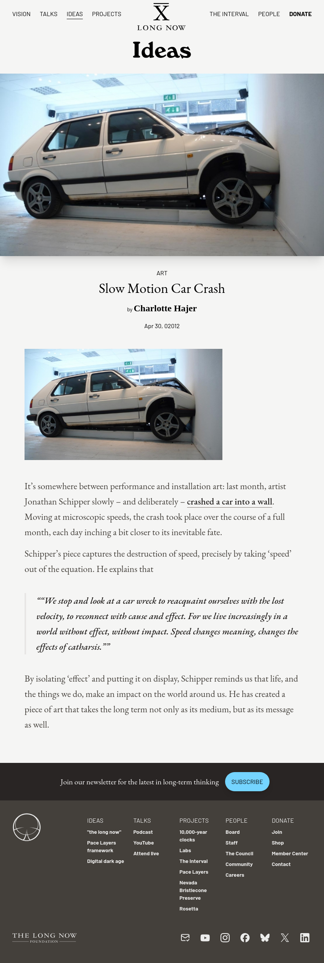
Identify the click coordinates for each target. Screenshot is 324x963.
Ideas (75, 13)
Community (239, 864)
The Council (239, 853)
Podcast (143, 831)
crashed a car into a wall (229, 501)
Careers (234, 874)
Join (277, 831)
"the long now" (104, 831)
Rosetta (188, 908)
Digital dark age (105, 861)
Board (232, 831)
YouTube (143, 842)
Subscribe (247, 781)
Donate (300, 13)
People (269, 13)
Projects (106, 13)
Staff (231, 842)
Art (162, 272)
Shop (278, 842)
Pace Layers (193, 871)
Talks (49, 13)
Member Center (290, 853)
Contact (281, 864)
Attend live (146, 853)
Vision (21, 13)
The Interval (229, 13)
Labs (185, 850)
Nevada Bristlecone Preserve (193, 890)
